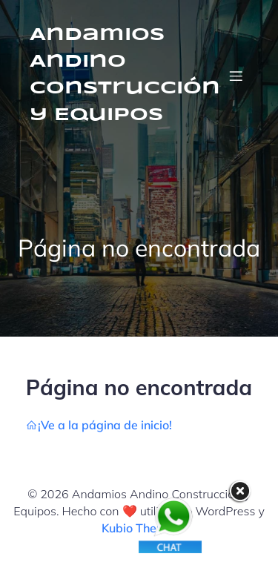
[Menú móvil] (235, 75)
